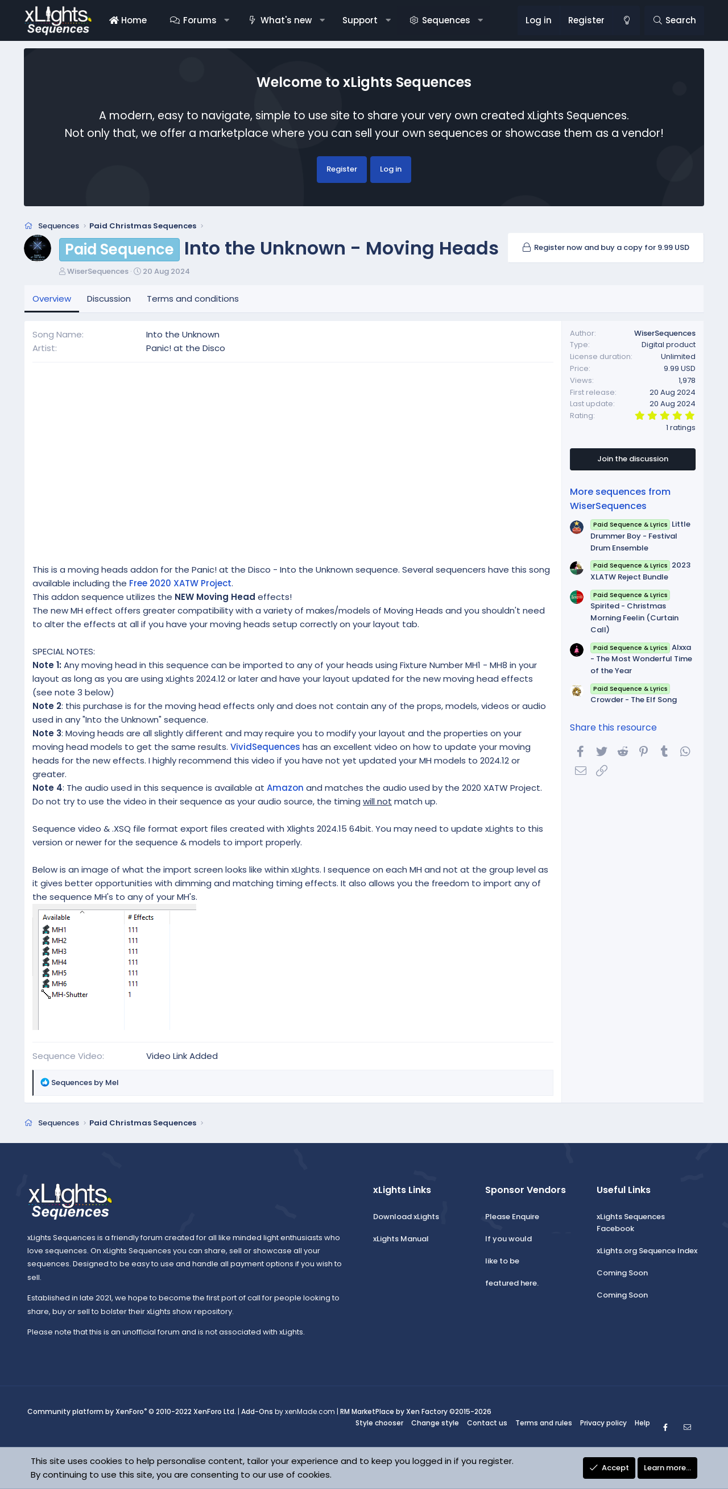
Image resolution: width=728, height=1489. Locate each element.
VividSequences (265, 747)
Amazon (285, 788)
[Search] (674, 20)
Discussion (109, 299)
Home (128, 20)
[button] (226, 20)
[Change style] (626, 20)
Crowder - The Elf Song (633, 694)
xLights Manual (401, 1238)
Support (360, 20)
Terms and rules (543, 1423)
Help (642, 1423)
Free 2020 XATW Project (180, 583)
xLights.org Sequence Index (647, 1250)
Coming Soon (622, 1272)
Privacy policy (603, 1423)
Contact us (487, 1423)
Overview (51, 299)
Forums (200, 20)
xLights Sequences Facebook (631, 1223)
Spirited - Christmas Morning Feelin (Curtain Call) (634, 612)
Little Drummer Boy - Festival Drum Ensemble (640, 536)
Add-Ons (257, 1412)
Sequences (446, 20)
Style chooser (379, 1423)
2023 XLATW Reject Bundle (640, 571)
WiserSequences (98, 271)
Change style (435, 1423)
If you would (508, 1238)
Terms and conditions (193, 299)
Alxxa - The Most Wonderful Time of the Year (641, 659)
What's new (286, 20)
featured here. (512, 1283)
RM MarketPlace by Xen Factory (415, 1412)
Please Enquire (512, 1217)
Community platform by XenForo (131, 1412)
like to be (502, 1261)
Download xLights (406, 1217)
